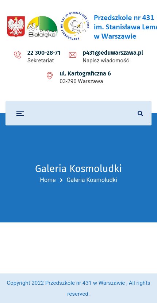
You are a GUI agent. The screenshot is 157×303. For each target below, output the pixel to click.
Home (47, 179)
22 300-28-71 (43, 52)
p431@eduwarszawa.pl (113, 52)
